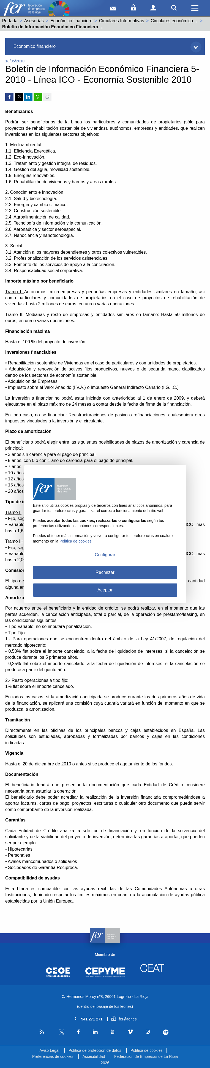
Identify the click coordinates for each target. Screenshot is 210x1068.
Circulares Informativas (121, 20)
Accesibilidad (94, 1056)
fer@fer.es (124, 1019)
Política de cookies (146, 1050)
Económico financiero (71, 20)
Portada (10, 20)
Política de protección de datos (95, 1050)
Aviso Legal (49, 1050)
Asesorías (34, 20)
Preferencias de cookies (52, 1056)
